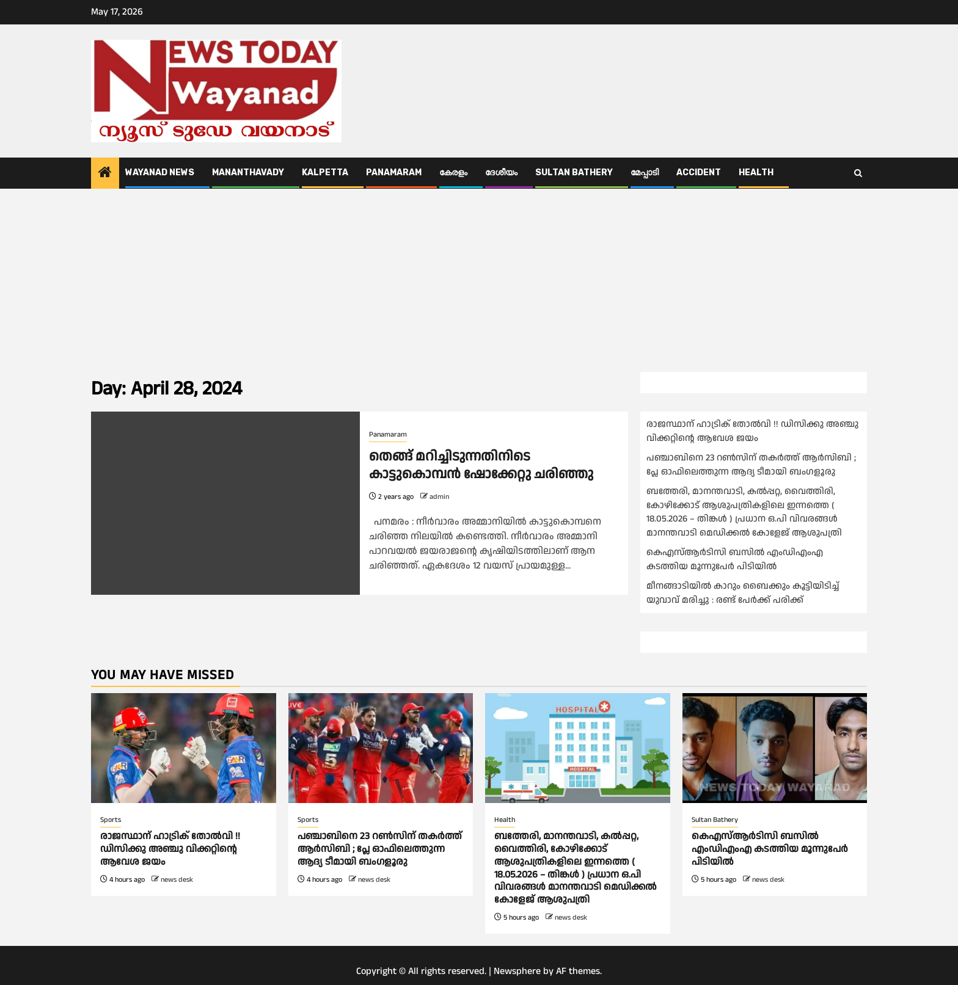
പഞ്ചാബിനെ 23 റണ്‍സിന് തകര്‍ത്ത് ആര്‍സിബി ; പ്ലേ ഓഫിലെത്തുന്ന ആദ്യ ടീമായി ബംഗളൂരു (751, 464)
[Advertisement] (479, 280)
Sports (110, 820)
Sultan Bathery (574, 172)
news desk (177, 879)
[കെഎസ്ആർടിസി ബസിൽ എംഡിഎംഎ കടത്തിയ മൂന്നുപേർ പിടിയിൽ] (775, 748)
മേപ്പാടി (645, 172)
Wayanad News (159, 172)
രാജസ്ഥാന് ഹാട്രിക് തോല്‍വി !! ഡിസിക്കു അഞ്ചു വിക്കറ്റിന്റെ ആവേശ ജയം (752, 431)
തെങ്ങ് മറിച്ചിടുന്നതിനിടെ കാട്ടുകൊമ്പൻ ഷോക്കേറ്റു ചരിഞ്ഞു (481, 465)
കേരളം (453, 172)
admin (439, 497)
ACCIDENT (698, 172)
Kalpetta (325, 172)
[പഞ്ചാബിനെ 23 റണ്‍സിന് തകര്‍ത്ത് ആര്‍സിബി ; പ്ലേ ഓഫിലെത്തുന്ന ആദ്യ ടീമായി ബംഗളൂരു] (381, 748)
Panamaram (394, 172)
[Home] (105, 174)
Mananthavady (248, 172)
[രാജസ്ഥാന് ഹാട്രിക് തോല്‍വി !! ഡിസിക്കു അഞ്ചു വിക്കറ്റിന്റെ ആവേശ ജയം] (183, 748)
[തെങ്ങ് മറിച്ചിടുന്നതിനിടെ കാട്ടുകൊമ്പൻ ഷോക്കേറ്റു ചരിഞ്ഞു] (225, 503)
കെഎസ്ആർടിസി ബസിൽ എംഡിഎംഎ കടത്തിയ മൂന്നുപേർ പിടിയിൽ (734, 559)
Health (756, 172)
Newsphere (517, 971)
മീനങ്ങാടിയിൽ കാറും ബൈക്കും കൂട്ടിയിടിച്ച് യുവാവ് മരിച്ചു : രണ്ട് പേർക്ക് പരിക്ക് (742, 593)
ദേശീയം (501, 172)
